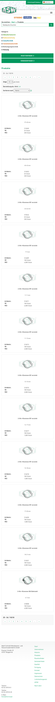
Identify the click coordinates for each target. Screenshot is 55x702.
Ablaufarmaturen (9, 35)
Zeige (5, 82)
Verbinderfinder (39, 661)
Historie (37, 652)
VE (5, 130)
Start (13, 22)
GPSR (36, 682)
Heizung (6, 50)
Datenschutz (38, 676)
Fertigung (37, 667)
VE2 (6, 132)
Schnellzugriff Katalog (33, 2)
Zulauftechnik (8, 41)
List (19, 86)
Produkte (37, 655)
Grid (16, 86)
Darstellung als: (8, 86)
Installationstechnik (10, 44)
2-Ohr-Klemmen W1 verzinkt (27, 116)
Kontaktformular (7, 697)
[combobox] (47, 2)
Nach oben (37, 686)
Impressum (38, 673)
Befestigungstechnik (10, 47)
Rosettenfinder (39, 658)
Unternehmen (38, 649)
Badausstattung (9, 38)
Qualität (37, 664)
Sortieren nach (8, 90)
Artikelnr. (8, 128)
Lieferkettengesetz (40, 679)
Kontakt (37, 670)
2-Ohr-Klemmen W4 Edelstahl (27, 591)
